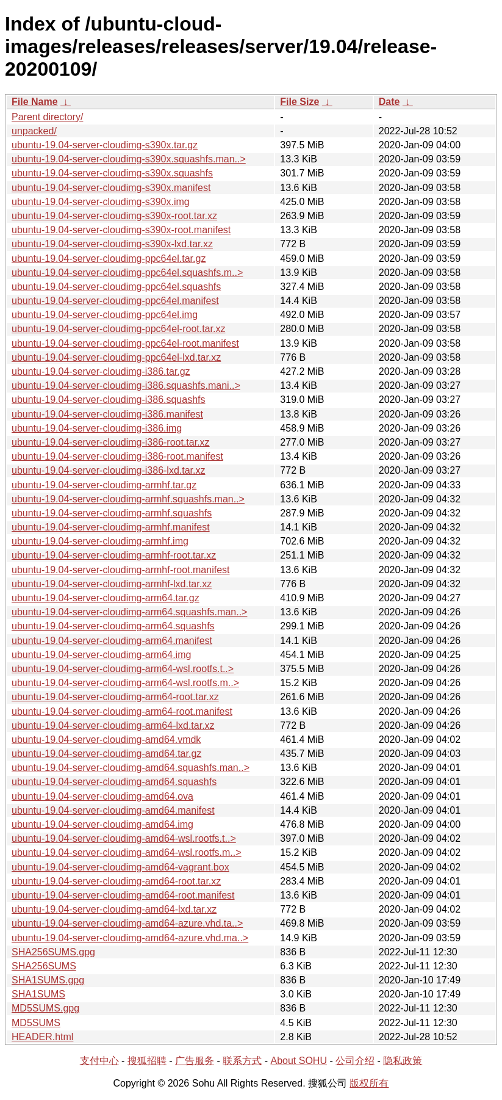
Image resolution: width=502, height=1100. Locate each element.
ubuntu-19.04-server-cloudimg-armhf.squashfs (112, 513)
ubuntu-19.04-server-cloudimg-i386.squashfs (109, 399)
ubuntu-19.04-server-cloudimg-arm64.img (101, 655)
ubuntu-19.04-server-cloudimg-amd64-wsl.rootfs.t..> (124, 838)
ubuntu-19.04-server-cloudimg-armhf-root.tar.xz (114, 555)
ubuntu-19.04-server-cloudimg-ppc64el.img (105, 314)
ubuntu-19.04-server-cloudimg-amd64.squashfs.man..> (130, 767)
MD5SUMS (36, 1023)
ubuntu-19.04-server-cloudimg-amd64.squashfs (114, 781)
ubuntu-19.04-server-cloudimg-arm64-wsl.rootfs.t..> (123, 669)
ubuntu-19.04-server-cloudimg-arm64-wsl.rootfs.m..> (125, 683)
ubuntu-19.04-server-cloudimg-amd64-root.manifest (123, 895)
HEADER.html (42, 1037)
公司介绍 (355, 1060)
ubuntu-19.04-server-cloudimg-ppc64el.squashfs (116, 286)
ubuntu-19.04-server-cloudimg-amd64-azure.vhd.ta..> (127, 923)
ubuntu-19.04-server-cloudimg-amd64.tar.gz (106, 753)
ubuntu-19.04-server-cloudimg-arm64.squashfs (113, 626)
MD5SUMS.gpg (45, 1008)
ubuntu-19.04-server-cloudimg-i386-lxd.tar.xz (108, 470)
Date (389, 101)
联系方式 (242, 1060)
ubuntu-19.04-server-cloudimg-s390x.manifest (111, 188)
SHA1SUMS (38, 994)
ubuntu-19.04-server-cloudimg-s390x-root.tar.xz (114, 216)
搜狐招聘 (147, 1060)
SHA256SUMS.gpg (53, 952)
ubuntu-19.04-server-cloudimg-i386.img (97, 428)
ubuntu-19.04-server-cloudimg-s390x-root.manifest (121, 230)
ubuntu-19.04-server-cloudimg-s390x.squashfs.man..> (129, 159)
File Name (35, 101)
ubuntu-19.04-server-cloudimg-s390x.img (101, 202)
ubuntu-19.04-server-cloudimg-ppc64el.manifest (115, 300)
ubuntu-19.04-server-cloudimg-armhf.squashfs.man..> (128, 499)
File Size (299, 101)
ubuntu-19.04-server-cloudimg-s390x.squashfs (112, 173)
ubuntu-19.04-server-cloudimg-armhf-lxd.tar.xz (112, 584)
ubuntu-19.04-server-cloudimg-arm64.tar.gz (105, 598)
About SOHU (298, 1060)
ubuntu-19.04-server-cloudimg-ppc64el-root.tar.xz (118, 329)
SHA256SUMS (44, 966)
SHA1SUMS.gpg (48, 980)
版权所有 (369, 1083)
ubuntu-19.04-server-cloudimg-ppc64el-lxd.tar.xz (116, 357)
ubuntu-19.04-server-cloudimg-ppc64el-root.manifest (125, 343)
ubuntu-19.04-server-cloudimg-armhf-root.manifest (120, 570)
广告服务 (194, 1060)
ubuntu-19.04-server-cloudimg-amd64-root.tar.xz (116, 881)
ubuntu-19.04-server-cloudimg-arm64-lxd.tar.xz (113, 725)
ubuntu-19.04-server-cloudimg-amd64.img (102, 824)
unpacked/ (34, 131)
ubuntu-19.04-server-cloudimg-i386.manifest (107, 414)
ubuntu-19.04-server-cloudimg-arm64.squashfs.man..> (129, 612)
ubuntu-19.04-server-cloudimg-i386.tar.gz (101, 371)
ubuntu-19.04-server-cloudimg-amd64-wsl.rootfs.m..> (127, 852)
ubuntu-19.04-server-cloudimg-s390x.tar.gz (105, 145)
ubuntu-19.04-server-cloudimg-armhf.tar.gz (104, 485)
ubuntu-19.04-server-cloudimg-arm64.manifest (112, 640)
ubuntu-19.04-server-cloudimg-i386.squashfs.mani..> (126, 385)
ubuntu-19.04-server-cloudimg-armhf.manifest (111, 527)
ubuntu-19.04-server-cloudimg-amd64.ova (102, 796)
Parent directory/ (47, 117)
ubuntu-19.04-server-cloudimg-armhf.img (100, 541)
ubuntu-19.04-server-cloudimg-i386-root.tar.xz (111, 442)
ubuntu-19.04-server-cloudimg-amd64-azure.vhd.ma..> (130, 938)
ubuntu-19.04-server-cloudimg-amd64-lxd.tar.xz (114, 909)
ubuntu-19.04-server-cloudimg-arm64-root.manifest (122, 711)
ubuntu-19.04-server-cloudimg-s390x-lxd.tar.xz (112, 244)
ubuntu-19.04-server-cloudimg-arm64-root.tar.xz (115, 697)
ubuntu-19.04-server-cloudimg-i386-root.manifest (117, 456)
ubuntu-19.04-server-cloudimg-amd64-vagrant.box (120, 867)
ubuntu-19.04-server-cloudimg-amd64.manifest (113, 810)
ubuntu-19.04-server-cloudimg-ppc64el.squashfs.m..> (127, 272)
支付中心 (99, 1060)
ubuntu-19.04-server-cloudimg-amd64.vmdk (106, 739)
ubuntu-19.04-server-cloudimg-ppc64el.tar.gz (109, 258)
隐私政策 (402, 1060)
